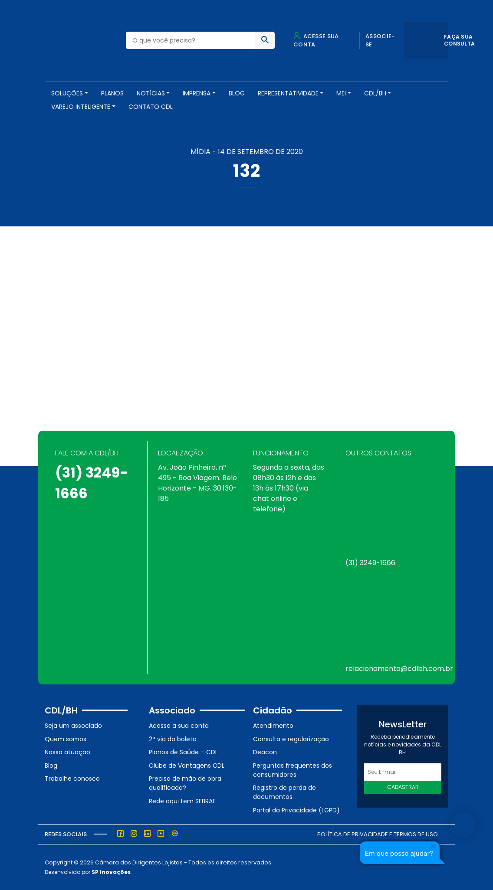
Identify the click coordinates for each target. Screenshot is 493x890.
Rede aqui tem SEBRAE (182, 801)
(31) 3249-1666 (370, 563)
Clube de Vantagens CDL (186, 765)
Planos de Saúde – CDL (183, 752)
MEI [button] (341, 93)
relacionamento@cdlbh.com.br (399, 669)
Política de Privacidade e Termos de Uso (377, 834)
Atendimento (273, 725)
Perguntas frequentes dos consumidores (292, 770)
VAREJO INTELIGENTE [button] (80, 106)
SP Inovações (111, 872)
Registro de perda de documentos (284, 792)
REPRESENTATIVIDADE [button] (288, 93)
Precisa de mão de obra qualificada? (185, 783)
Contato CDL (150, 106)
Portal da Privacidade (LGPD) (296, 810)
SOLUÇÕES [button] (67, 93)
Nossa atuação (67, 752)
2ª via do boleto (173, 739)
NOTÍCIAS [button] (151, 93)
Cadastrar (403, 787)
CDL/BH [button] (375, 93)
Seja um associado (73, 725)
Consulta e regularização (291, 739)
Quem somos (65, 739)
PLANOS (112, 93)
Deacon (265, 752)
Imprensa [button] (196, 93)
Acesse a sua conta (179, 725)
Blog (237, 93)
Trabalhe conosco (72, 778)
